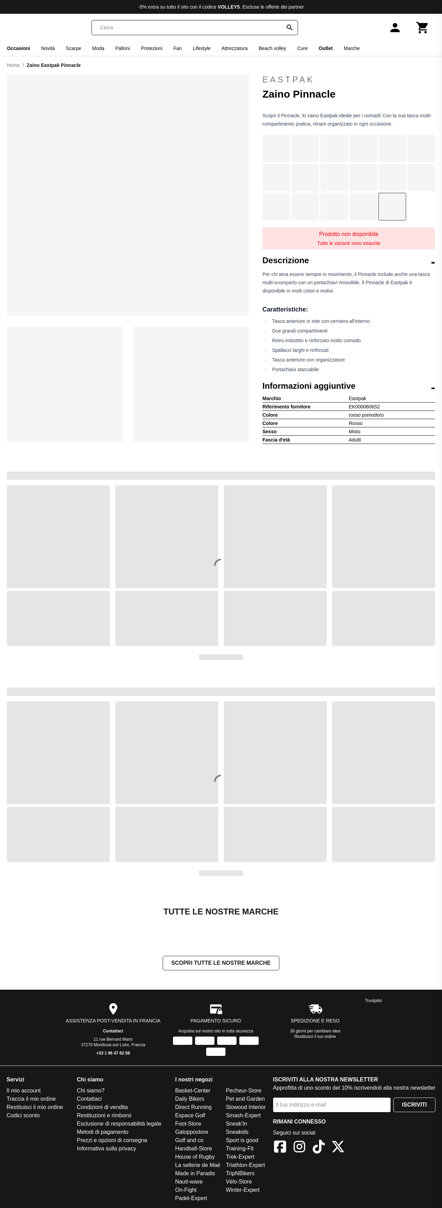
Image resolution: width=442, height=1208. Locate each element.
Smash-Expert (243, 1116)
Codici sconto (23, 1116)
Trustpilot (373, 1001)
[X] (338, 1148)
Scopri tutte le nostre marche (221, 964)
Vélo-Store (239, 1182)
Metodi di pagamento (102, 1133)
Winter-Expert (243, 1191)
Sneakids (237, 1133)
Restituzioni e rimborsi (104, 1116)
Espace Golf (190, 1116)
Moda (98, 48)
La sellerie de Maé (197, 1166)
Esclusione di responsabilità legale (119, 1124)
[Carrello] (423, 27)
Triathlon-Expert (245, 1166)
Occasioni (18, 48)
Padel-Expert (191, 1199)
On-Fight (185, 1191)
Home (13, 65)
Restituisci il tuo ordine (315, 1037)
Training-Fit (239, 1149)
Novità (48, 48)
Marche (352, 48)
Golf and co (189, 1141)
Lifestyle (201, 48)
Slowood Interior (246, 1108)
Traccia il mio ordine (31, 1099)
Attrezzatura (235, 48)
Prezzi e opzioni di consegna (112, 1141)
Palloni (122, 48)
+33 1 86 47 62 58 (113, 1053)
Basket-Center (192, 1091)
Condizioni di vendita (102, 1108)
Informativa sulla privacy (106, 1149)
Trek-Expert (240, 1157)
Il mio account (24, 1091)
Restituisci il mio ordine (35, 1108)
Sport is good (242, 1141)
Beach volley (272, 48)
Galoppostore (191, 1133)
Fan (177, 48)
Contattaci (113, 1031)
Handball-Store (193, 1149)
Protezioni (151, 48)
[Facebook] (280, 1148)
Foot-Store (188, 1124)
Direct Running (193, 1108)
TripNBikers (240, 1174)
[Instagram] (299, 1148)
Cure (302, 48)
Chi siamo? (91, 1091)
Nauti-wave (189, 1182)
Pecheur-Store (243, 1091)
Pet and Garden (245, 1099)
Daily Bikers (189, 1099)
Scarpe (73, 48)
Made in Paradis (195, 1174)
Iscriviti (414, 1105)
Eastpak (348, 80)
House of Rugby (195, 1157)
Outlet (326, 48)
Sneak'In (236, 1124)
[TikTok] (319, 1148)
